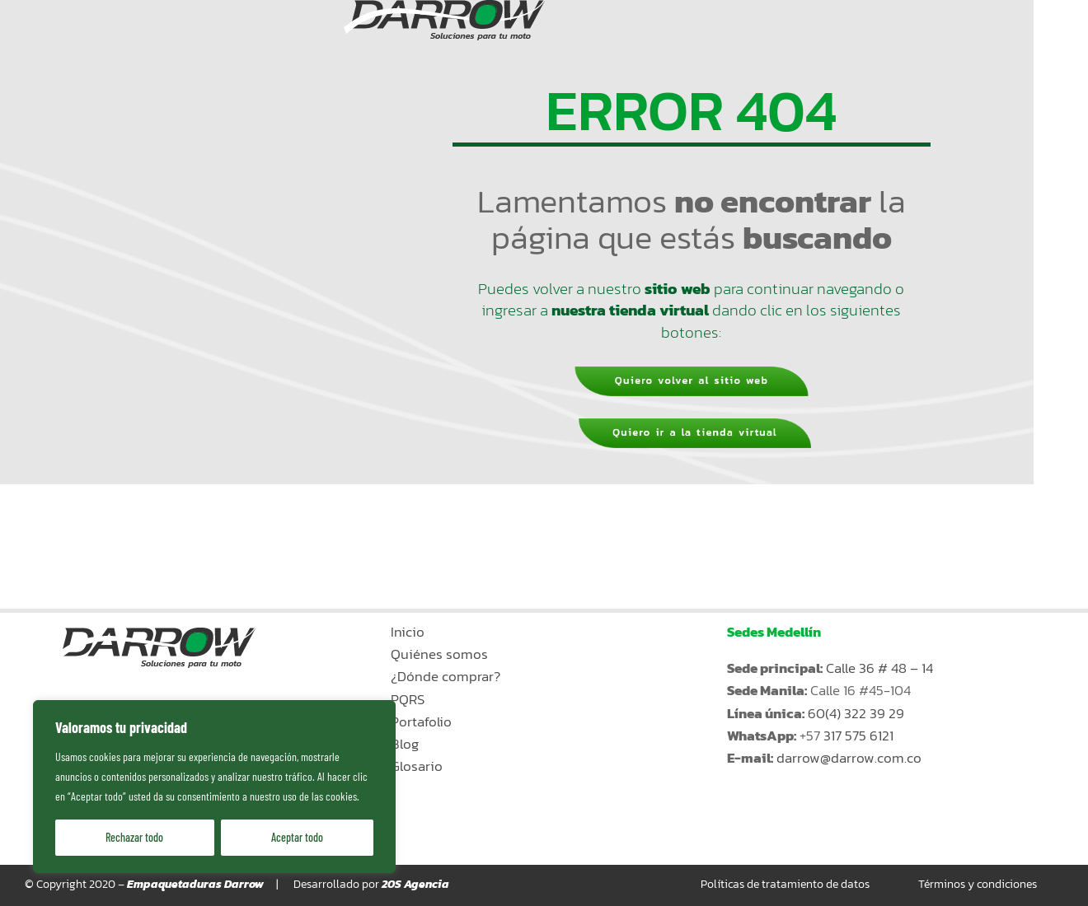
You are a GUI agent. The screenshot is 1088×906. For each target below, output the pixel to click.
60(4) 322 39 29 (856, 713)
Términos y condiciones (977, 884)
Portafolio (421, 721)
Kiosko (830, 800)
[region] (214, 786)
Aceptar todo (297, 837)
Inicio (407, 631)
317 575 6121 (858, 735)
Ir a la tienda (833, 840)
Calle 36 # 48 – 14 (879, 668)
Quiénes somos (439, 654)
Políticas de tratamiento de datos (785, 884)
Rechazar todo (134, 837)
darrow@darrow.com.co (849, 757)
